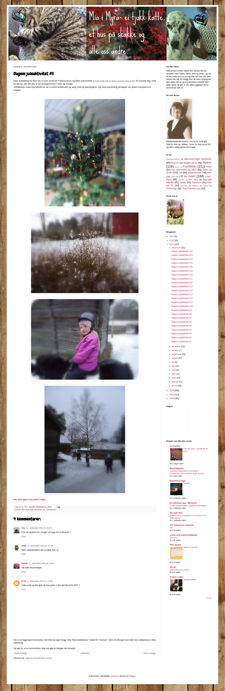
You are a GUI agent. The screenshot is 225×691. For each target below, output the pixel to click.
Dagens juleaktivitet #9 (181, 310)
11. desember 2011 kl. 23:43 (41, 563)
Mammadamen (177, 468)
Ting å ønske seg (191, 188)
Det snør (173, 538)
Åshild (24, 563)
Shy (23, 528)
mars (174, 378)
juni (173, 366)
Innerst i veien (176, 577)
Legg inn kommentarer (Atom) (38, 658)
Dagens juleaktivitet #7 (181, 318)
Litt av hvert (187, 176)
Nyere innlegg (20, 653)
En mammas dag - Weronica (183, 503)
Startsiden (85, 653)
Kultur (172, 177)
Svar (23, 536)
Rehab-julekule (190, 580)
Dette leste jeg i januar (179, 570)
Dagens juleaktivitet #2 (181, 337)
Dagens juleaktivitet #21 (182, 263)
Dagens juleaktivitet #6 (181, 322)
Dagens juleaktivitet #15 (182, 286)
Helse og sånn (188, 169)
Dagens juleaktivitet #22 (182, 259)
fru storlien (175, 446)
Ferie (209, 166)
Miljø (205, 179)
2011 (171, 244)
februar (175, 382)
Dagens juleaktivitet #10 (182, 306)
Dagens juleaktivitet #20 (182, 267)
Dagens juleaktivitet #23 (182, 255)
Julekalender (51, 510)
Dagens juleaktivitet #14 (182, 290)
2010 (171, 390)
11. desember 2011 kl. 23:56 (39, 581)
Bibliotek (175, 163)
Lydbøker (181, 180)
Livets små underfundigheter (183, 535)
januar (175, 386)
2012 (171, 240)
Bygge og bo (190, 162)
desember (176, 248)
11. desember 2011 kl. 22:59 (40, 546)
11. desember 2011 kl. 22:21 (39, 528)
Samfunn (196, 182)
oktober (175, 350)
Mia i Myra (193, 179)
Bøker (207, 162)
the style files (176, 513)
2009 (171, 394)
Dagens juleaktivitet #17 (182, 279)
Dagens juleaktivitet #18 (182, 275)
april (174, 374)
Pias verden (175, 545)
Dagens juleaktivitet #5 (181, 326)
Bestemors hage (177, 481)
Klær (209, 173)
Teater (205, 186)
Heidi (23, 546)
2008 (171, 398)
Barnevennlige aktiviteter (32, 510)
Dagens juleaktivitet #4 (181, 330)
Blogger (132, 676)
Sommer (184, 186)
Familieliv (189, 166)
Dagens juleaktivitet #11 (182, 302)
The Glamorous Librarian (182, 525)
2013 (171, 236)
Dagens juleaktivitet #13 (182, 294)
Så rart (173, 567)
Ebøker (177, 167)
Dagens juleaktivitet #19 (182, 271)
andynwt (115, 676)
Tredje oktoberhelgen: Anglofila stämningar (188, 506)
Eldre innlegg (149, 653)
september (177, 354)
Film (173, 170)
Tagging (195, 186)
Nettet (182, 182)
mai (174, 370)
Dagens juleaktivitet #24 (182, 251)
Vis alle (209, 598)
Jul (44, 510)
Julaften (187, 483)
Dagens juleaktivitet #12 (182, 298)
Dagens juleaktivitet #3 (181, 333)
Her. (171, 528)
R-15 (23, 581)
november (176, 346)
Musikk (170, 182)
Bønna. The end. (191, 547)
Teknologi (171, 188)
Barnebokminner (172, 159)
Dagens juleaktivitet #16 (182, 282)
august (175, 358)
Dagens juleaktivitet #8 (181, 314)
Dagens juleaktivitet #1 (181, 341)
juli (173, 362)
